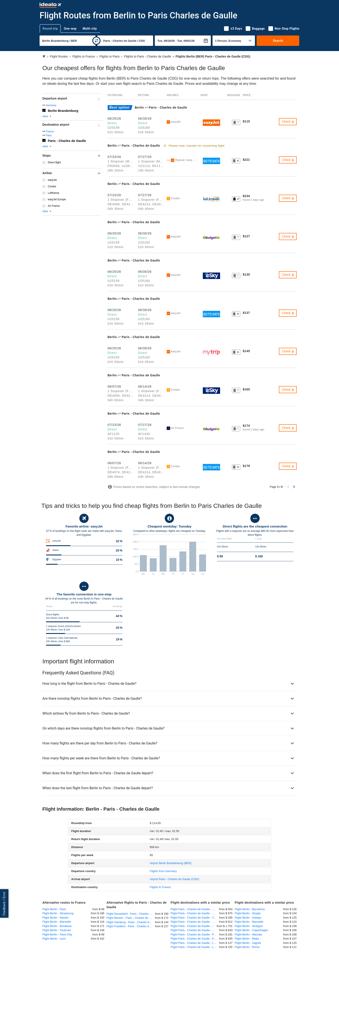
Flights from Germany (163, 871)
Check (288, 121)
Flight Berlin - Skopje (248, 913)
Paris (48, 135)
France (50, 131)
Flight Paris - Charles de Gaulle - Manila (195, 930)
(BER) (171, 863)
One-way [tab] (70, 28)
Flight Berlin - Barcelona (250, 909)
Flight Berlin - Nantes (55, 917)
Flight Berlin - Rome (247, 947)
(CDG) (174, 879)
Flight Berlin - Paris (54, 909)
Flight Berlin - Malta (247, 938)
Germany (51, 105)
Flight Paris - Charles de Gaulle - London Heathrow (195, 947)
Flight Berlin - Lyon (54, 938)
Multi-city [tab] (90, 28)
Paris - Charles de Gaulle (67, 141)
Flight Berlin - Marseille (56, 921)
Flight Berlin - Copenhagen (251, 930)
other (47, 116)
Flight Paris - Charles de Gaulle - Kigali (195, 938)
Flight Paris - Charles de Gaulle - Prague (195, 934)
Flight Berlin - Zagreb (248, 943)
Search (278, 40)
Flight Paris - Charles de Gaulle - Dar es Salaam (195, 921)
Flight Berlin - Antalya (248, 917)
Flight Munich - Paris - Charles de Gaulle (131, 917)
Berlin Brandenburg (63, 110)
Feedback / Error (4, 904)
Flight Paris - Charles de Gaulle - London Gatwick (195, 943)
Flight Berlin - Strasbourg (58, 913)
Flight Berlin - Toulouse (56, 930)
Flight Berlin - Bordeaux (57, 926)
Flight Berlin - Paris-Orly (57, 934)
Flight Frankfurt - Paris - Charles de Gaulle (131, 926)
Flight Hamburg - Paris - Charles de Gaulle (131, 922)
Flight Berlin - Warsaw (248, 934)
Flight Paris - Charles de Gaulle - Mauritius (195, 913)
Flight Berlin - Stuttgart (249, 926)
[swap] (96, 41)
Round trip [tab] (50, 28)
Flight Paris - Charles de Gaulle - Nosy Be (194, 926)
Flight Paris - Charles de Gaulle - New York (195, 909)
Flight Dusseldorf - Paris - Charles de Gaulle (131, 913)
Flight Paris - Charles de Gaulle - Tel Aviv (195, 917)
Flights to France (160, 887)
